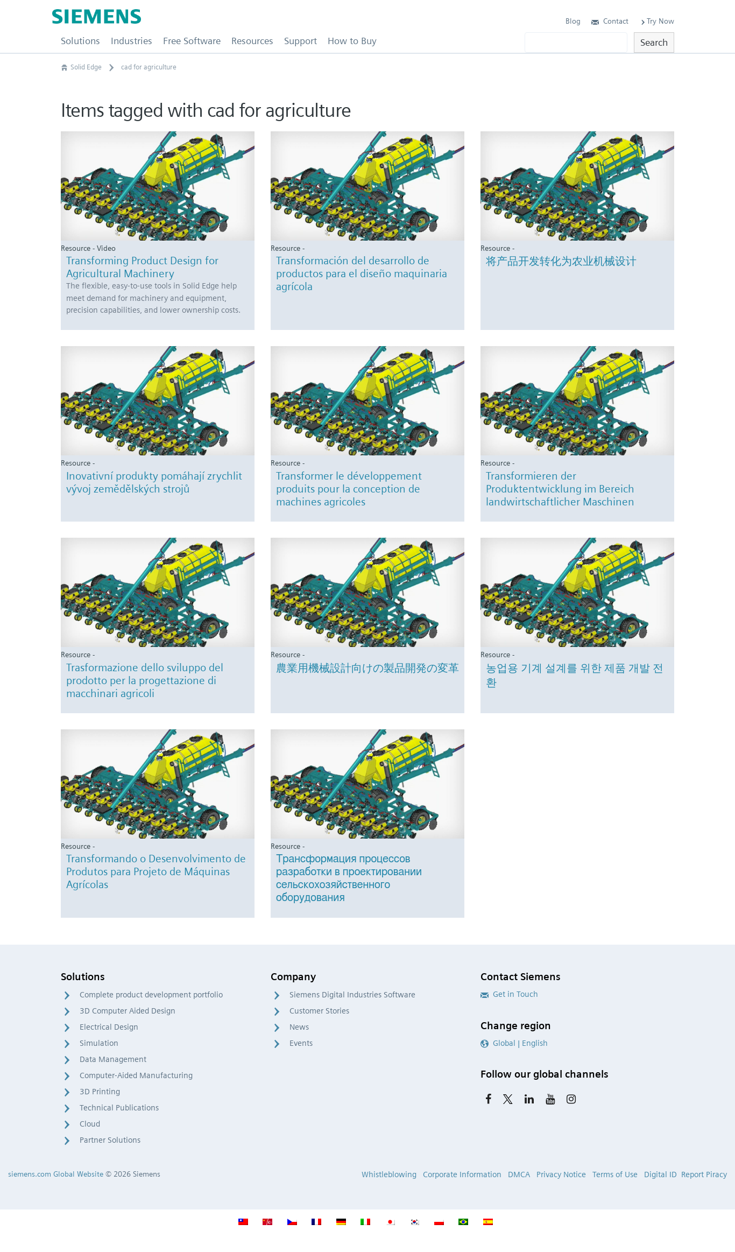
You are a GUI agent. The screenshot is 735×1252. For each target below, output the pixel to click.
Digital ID (660, 1174)
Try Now (656, 21)
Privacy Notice (561, 1174)
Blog (573, 21)
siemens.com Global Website (55, 1174)
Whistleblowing (389, 1174)
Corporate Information (462, 1174)
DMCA (519, 1174)
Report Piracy (704, 1174)
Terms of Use (615, 1174)
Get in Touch (509, 994)
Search (654, 42)
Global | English (514, 1043)
